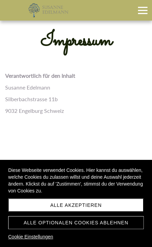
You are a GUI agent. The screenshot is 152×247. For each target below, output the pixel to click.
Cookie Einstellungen (30, 236)
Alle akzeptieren (76, 205)
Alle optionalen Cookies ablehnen (76, 222)
